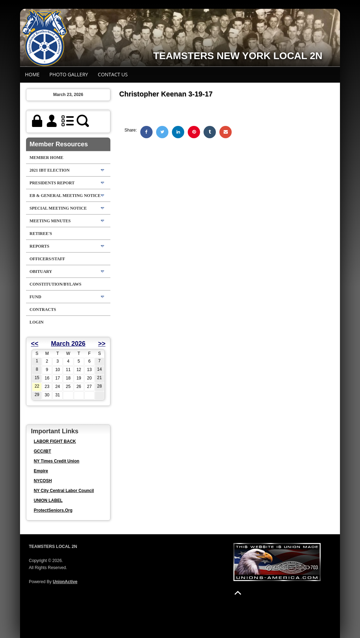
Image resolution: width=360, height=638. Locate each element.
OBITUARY (41, 271)
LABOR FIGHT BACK (55, 441)
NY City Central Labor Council (64, 490)
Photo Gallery (69, 74)
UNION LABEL (48, 500)
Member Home (46, 157)
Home (32, 74)
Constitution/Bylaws (55, 284)
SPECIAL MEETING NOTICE (58, 208)
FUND (35, 296)
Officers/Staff (47, 258)
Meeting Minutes (50, 220)
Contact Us (113, 74)
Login (37, 322)
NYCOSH (43, 480)
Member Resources (59, 144)
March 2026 (68, 343)
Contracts (43, 309)
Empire (41, 470)
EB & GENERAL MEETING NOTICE (65, 195)
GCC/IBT (42, 451)
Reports (39, 246)
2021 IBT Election (50, 170)
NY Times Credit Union (56, 461)
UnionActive (65, 581)
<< (34, 343)
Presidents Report (52, 182)
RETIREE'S (41, 233)
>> (101, 343)
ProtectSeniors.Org (53, 510)
